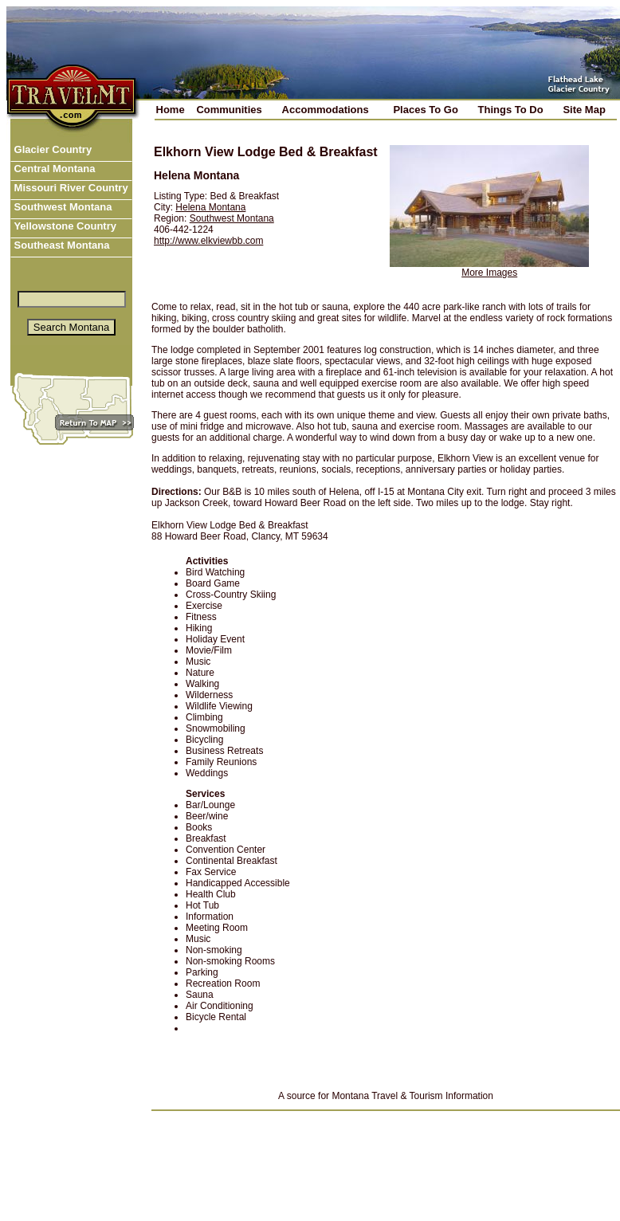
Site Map (584, 110)
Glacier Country (51, 149)
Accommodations (325, 110)
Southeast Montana (60, 245)
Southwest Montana (61, 207)
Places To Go (425, 110)
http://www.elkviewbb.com (208, 240)
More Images (489, 272)
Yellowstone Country (63, 226)
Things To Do (510, 110)
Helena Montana (210, 207)
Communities (228, 110)
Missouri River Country (69, 188)
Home (170, 110)
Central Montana (53, 169)
